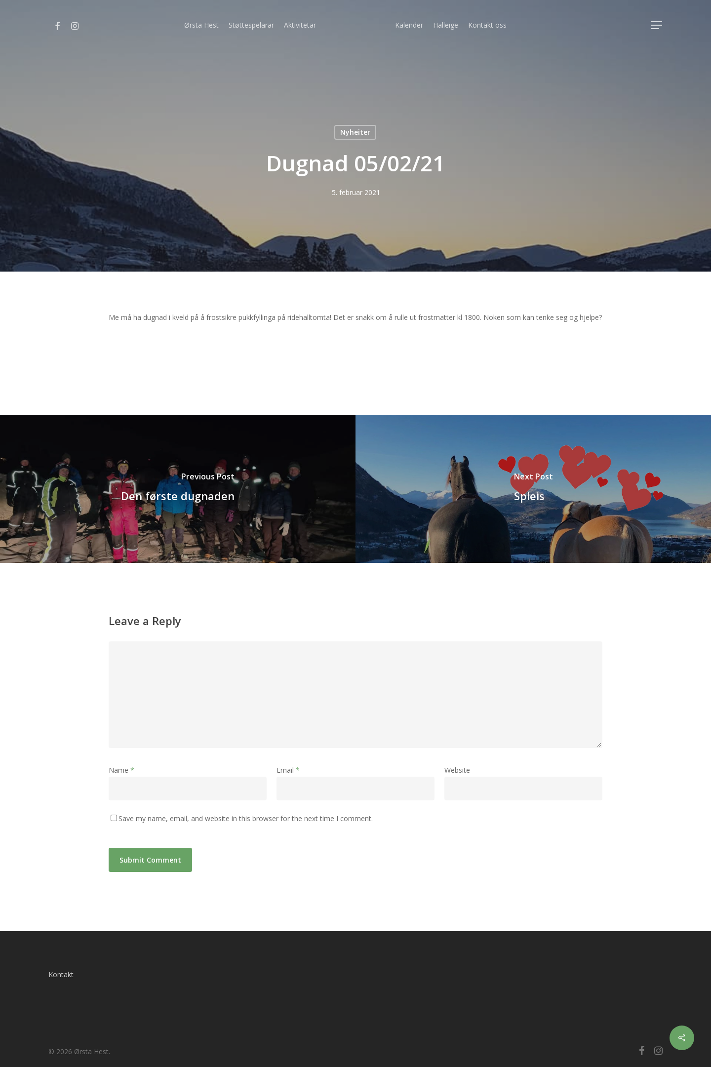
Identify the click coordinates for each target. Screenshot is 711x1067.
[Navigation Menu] (657, 25)
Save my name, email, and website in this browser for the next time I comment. (245, 818)
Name (121, 770)
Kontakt (61, 974)
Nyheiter (355, 132)
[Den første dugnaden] (178, 489)
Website (457, 770)
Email (288, 770)
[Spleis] (533, 489)
